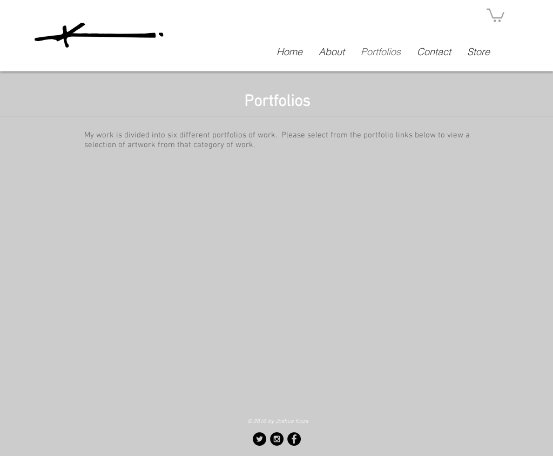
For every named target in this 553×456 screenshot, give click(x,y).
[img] (276, 340)
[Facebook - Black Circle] (294, 439)
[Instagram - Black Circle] (277, 439)
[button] (495, 14)
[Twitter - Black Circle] (259, 439)
